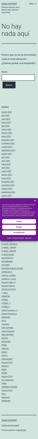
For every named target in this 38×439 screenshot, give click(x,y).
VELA (4, 394)
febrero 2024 (7, 133)
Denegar (19, 227)
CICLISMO (6, 265)
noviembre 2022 (8, 185)
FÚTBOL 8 (6, 307)
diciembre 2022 (8, 182)
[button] (35, 201)
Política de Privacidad (18, 238)
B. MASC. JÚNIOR (9, 247)
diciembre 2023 (8, 140)
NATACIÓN (6, 342)
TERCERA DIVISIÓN (9, 387)
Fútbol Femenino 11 (10, 310)
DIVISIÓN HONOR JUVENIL (12, 268)
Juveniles (5, 324)
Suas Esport (9, 3)
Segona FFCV (7, 376)
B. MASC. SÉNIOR (9, 251)
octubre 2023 (7, 147)
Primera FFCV (7, 362)
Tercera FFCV (7, 390)
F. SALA (5, 293)
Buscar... (5, 72)
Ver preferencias (19, 233)
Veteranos (6, 397)
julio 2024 (5, 115)
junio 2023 (6, 161)
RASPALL (5, 366)
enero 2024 (6, 136)
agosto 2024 (7, 112)
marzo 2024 (6, 129)
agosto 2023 (7, 154)
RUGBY (4, 373)
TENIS (4, 383)
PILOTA (4, 356)
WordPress (21, 430)
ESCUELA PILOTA (9, 289)
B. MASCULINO (8, 254)
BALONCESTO (7, 258)
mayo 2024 (6, 122)
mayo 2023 (6, 164)
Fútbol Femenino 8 (9, 314)
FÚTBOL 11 (6, 303)
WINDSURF (6, 401)
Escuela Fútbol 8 (8, 286)
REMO (4, 369)
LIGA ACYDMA (7, 328)
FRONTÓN (6, 296)
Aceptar (19, 221)
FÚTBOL (5, 300)
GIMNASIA (6, 317)
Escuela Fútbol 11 (9, 282)
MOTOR (5, 338)
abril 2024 (6, 126)
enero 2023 (6, 178)
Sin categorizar (8, 380)
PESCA (4, 352)
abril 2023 (6, 168)
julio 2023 (5, 157)
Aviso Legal (28, 238)
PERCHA (5, 349)
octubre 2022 (7, 189)
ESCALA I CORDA (9, 275)
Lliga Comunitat (8, 331)
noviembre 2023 (8, 143)
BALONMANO (7, 261)
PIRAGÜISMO (7, 359)
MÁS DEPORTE (8, 335)
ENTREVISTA (7, 272)
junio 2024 (6, 119)
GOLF (4, 321)
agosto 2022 (7, 196)
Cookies (9, 238)
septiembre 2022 (8, 192)
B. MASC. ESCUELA (9, 244)
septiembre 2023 (8, 150)
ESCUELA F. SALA (9, 279)
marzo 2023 (6, 171)
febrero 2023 (7, 175)
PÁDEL (4, 345)
